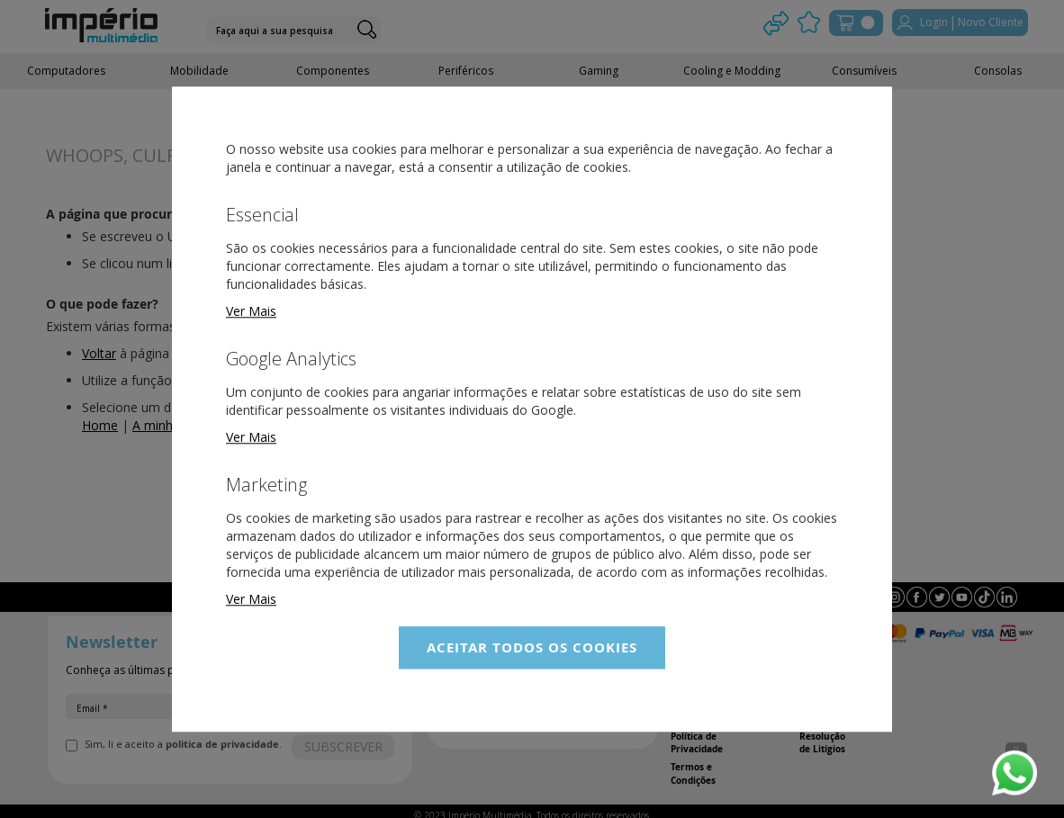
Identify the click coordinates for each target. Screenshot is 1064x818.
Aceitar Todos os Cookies (532, 647)
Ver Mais (251, 310)
